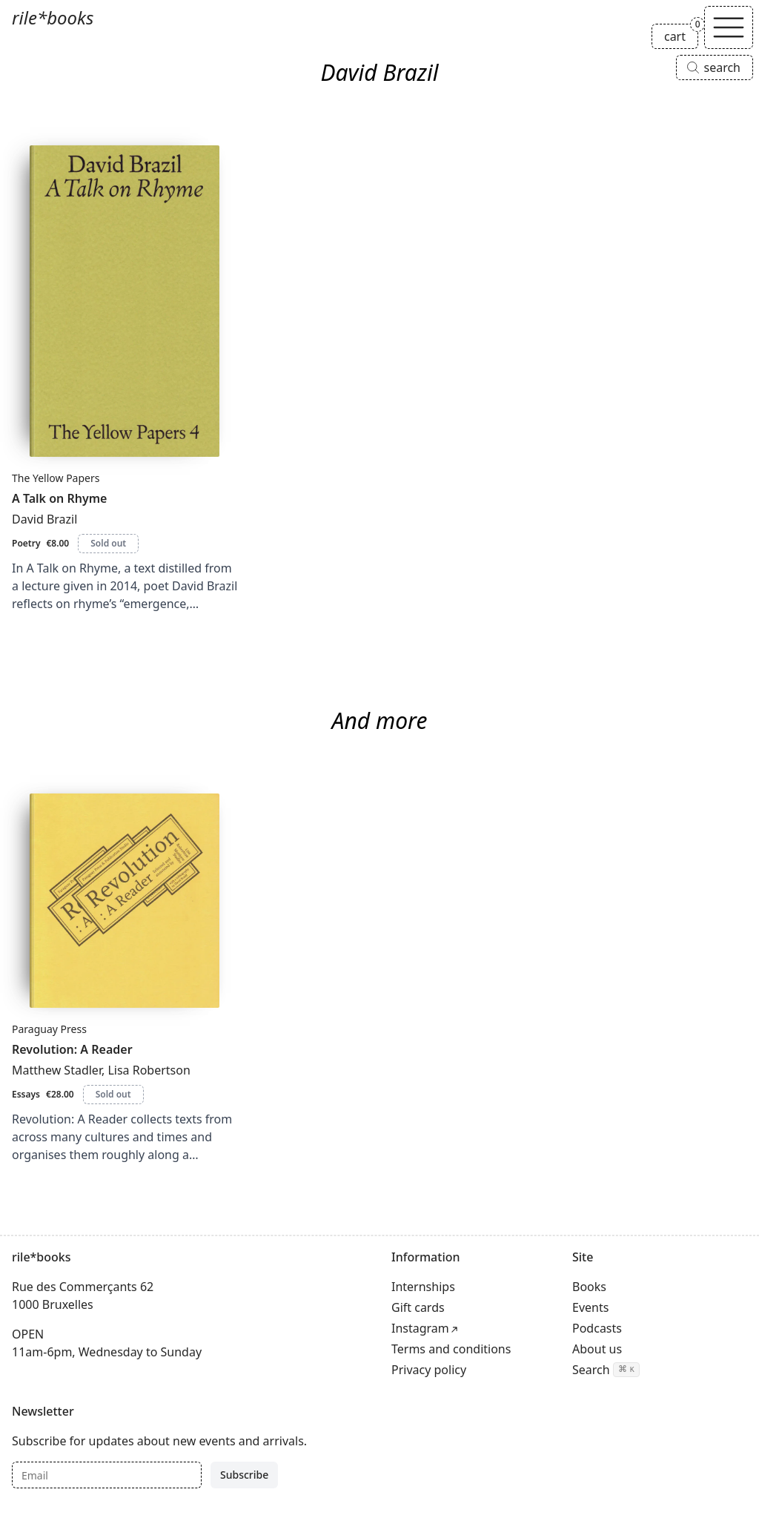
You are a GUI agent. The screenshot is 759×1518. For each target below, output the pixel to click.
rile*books (52, 17)
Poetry (26, 543)
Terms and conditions (451, 1349)
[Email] (107, 1475)
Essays (26, 1094)
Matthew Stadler (57, 1070)
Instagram (420, 1328)
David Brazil (44, 519)
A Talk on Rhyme (59, 498)
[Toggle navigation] (728, 27)
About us (597, 1349)
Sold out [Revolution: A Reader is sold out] (113, 1094)
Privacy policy (428, 1370)
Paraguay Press (49, 1029)
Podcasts (597, 1328)
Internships (423, 1286)
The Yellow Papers (55, 478)
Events (590, 1307)
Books (589, 1286)
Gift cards (418, 1307)
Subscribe (244, 1475)
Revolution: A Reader (72, 1049)
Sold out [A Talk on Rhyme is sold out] (108, 543)
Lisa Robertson (148, 1070)
